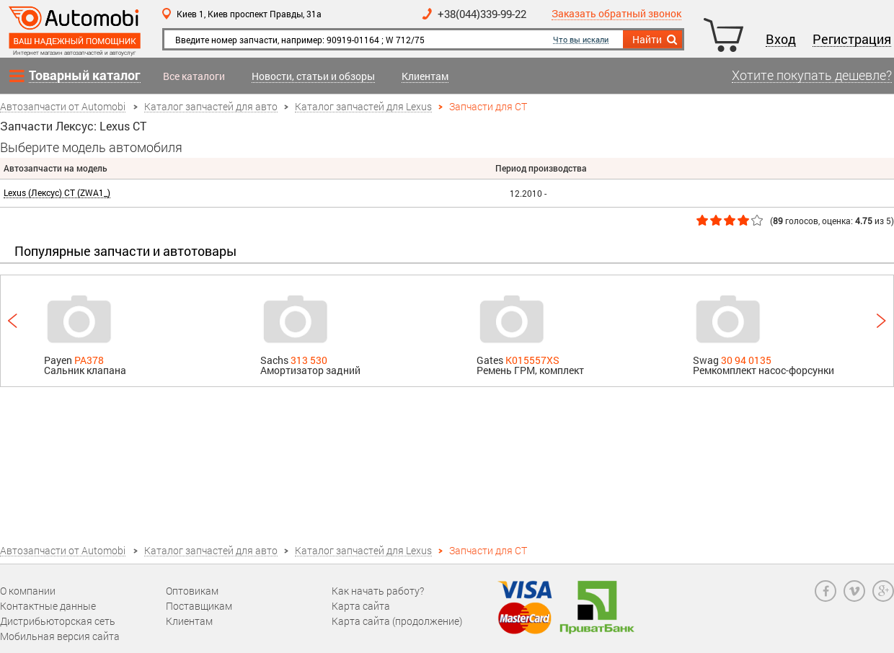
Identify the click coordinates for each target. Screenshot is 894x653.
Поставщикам (199, 606)
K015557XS (532, 360)
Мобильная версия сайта (60, 636)
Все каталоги (194, 76)
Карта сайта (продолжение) (397, 621)
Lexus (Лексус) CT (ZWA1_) (57, 192)
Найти (655, 39)
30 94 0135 (746, 360)
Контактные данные (48, 606)
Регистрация (852, 39)
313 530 (309, 360)
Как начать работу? (378, 591)
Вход (781, 39)
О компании (28, 591)
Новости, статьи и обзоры (313, 77)
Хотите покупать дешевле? (812, 75)
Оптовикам (192, 591)
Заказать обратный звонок (616, 14)
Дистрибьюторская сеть (57, 621)
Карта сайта (361, 606)
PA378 (89, 360)
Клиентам (425, 77)
